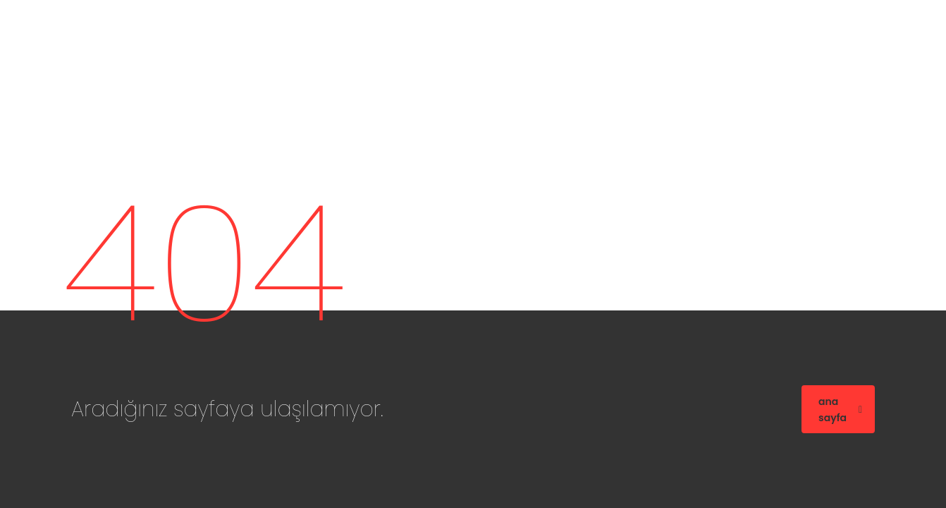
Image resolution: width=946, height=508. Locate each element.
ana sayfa (840, 409)
